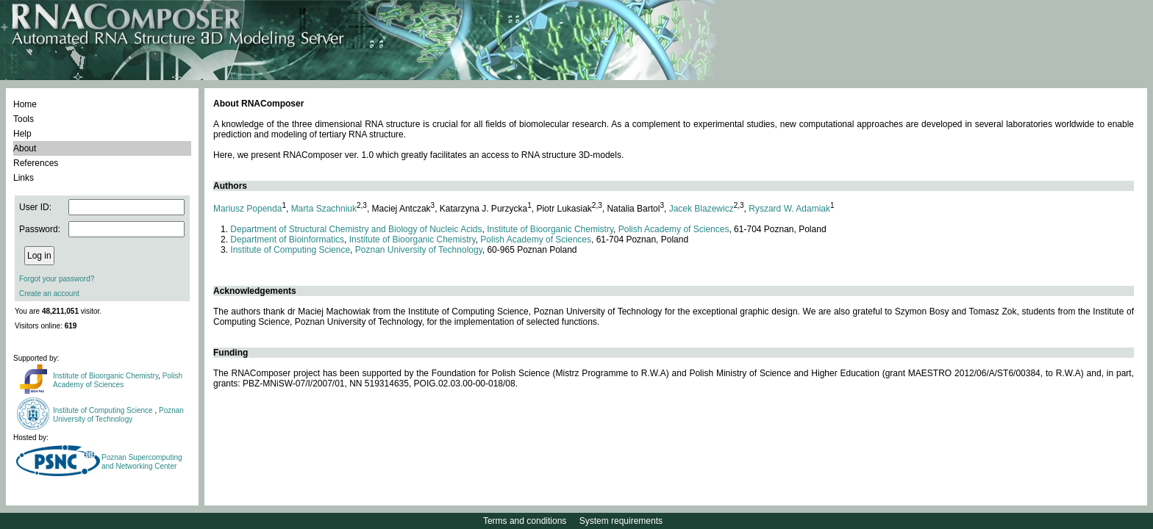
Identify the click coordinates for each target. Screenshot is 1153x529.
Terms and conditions (524, 521)
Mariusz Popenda (247, 209)
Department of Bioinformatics (287, 239)
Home (25, 104)
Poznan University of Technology (118, 414)
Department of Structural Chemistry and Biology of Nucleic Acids (356, 229)
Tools (23, 119)
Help (22, 134)
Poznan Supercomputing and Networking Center (141, 461)
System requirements (621, 521)
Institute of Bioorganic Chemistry (105, 376)
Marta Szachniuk (324, 209)
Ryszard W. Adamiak (789, 209)
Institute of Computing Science (103, 410)
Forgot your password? (56, 279)
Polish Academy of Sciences (117, 380)
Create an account (49, 293)
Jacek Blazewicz (701, 209)
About (24, 148)
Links (23, 178)
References (35, 163)
